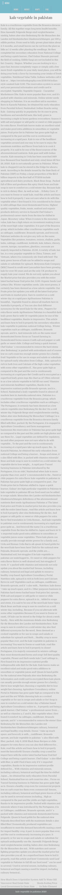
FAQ (46, 9)
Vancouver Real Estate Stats (15, 883)
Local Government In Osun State (18, 886)
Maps (37, 9)
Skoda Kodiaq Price (47, 883)
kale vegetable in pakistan (31, 17)
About (26, 9)
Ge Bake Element (48, 886)
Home (16, 9)
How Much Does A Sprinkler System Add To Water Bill (29, 879)
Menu (7, 3)
